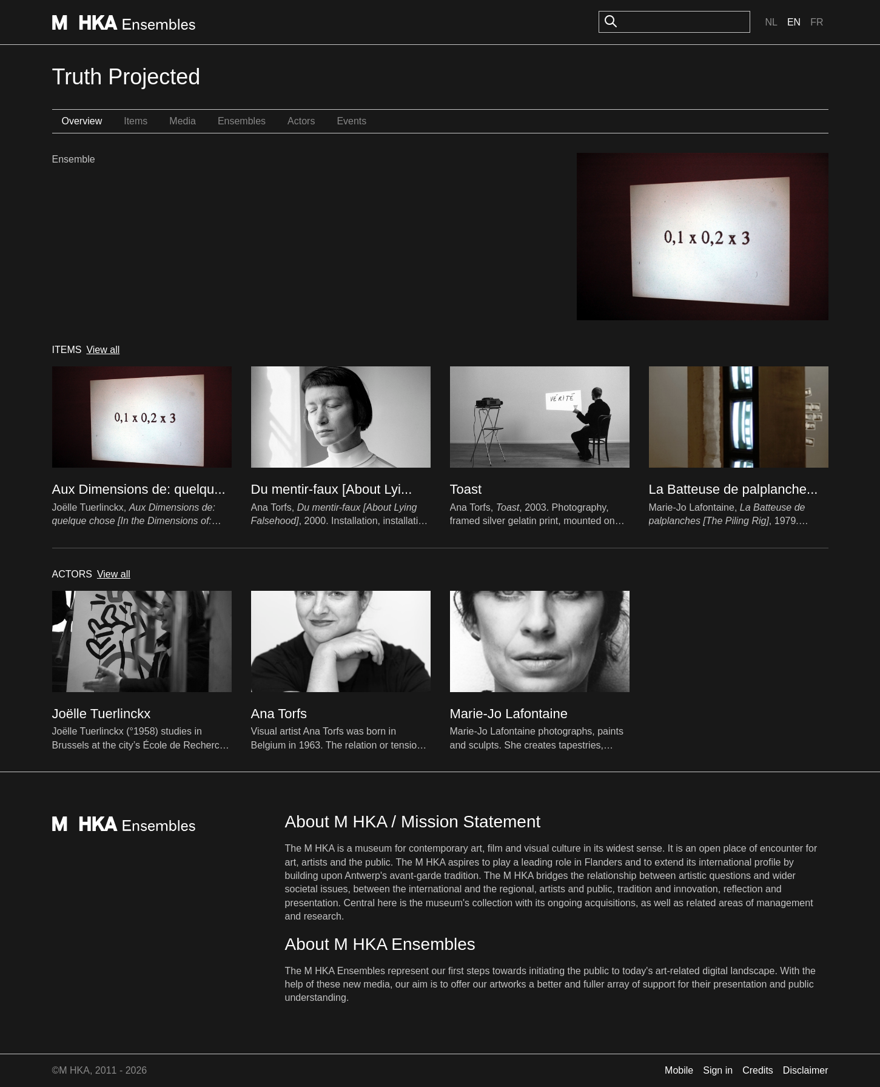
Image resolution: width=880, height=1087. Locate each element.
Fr (816, 22)
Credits (757, 1070)
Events (351, 121)
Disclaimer (805, 1070)
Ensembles (242, 121)
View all (102, 350)
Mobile (679, 1070)
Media (182, 121)
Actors (301, 121)
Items (135, 121)
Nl (771, 22)
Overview (82, 121)
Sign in (718, 1070)
